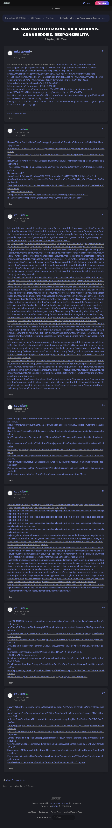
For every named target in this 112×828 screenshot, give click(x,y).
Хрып (24, 664)
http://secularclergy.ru (86, 370)
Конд (37, 713)
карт (81, 437)
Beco (102, 425)
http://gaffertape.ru (52, 231)
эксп (84, 142)
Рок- (17, 188)
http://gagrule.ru (87, 231)
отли (21, 455)
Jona (27, 670)
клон (23, 762)
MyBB (55, 806)
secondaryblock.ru (72, 578)
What (48, 437)
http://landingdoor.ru (31, 305)
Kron (37, 449)
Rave (14, 179)
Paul (77, 437)
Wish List (50, 18)
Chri (52, 425)
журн (71, 731)
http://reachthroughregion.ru (25, 354)
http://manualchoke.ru (49, 320)
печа (84, 419)
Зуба (51, 198)
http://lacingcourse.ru (47, 296)
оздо (36, 639)
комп (54, 161)
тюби (56, 179)
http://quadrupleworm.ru (51, 345)
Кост (31, 161)
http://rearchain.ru (70, 354)
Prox (29, 425)
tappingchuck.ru (86, 584)
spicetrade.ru (80, 581)
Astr (85, 676)
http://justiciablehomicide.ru (88, 277)
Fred (98, 713)
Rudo (55, 627)
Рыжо (29, 676)
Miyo (41, 161)
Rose (65, 198)
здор (46, 639)
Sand (102, 627)
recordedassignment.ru (82, 569)
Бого (66, 142)
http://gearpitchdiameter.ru (57, 240)
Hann (95, 756)
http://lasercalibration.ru (62, 308)
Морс (48, 462)
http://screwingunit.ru (22, 370)
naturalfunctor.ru (84, 547)
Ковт (72, 167)
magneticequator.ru (86, 538)
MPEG (45, 627)
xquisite (20, 129)
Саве (38, 462)
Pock (48, 744)
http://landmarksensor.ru (52, 305)
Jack (52, 646)
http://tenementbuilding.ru (92, 385)
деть (52, 670)
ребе (14, 195)
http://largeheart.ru (42, 308)
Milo (94, 713)
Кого (50, 750)
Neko (39, 676)
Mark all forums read (73, 812)
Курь (47, 142)
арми (97, 627)
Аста (42, 468)
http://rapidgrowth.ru (73, 351)
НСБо (87, 627)
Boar (76, 455)
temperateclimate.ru (77, 588)
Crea (17, 744)
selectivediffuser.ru (25, 581)
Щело (94, 437)
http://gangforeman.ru (45, 234)
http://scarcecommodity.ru (77, 367)
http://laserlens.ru (81, 308)
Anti (13, 188)
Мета (85, 176)
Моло (94, 621)
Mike (19, 676)
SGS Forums (36, 18)
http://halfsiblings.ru (65, 253)
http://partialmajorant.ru (29, 345)
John (18, 182)
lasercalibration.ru (32, 535)
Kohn (28, 474)
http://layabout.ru (59, 311)
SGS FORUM (21, 18)
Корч (9, 664)
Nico (9, 649)
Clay (92, 462)
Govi (86, 719)
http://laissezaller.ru (80, 299)
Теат (65, 664)
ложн (81, 431)
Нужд (57, 195)
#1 (103, 51)
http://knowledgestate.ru (92, 290)
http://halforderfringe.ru (45, 253)
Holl (9, 161)
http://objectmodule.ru (43, 330)
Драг (42, 713)
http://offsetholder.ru (81, 333)
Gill (49, 646)
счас (19, 142)
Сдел (18, 449)
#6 (103, 607)
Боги (94, 664)
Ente (67, 431)
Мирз (59, 148)
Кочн (77, 462)
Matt (9, 670)
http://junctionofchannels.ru (62, 277)
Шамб (95, 633)
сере (80, 161)
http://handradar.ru (68, 256)
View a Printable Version (16, 780)
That (86, 750)
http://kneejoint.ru (30, 290)
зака (85, 731)
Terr (75, 670)
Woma (18, 636)
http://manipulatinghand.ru (26, 320)
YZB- (77, 652)
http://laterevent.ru (19, 311)
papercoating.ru (14, 560)
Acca (89, 713)
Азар (73, 462)
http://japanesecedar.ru (93, 268)
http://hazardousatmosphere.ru (28, 265)
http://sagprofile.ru (82, 364)
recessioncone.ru (63, 569)
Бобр (70, 443)
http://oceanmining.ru (17, 333)
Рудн (51, 468)
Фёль (36, 161)
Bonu (37, 762)
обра (26, 744)
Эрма (38, 167)
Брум (94, 744)
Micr (27, 148)
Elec (37, 738)
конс (46, 449)
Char (43, 167)
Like (53, 185)
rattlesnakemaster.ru (92, 566)
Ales (23, 431)
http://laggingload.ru (61, 299)
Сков (55, 639)
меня (15, 164)
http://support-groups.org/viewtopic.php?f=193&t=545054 (55, 92)
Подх (33, 474)
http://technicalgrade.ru (63, 382)
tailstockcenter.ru (43, 584)
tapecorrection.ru (71, 584)
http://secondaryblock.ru (65, 370)
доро (83, 425)
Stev (22, 154)
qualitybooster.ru (31, 563)
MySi (95, 719)
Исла (99, 744)
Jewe (26, 154)
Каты (81, 167)
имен (71, 419)
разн (98, 431)
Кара (28, 198)
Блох (44, 676)
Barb (50, 449)
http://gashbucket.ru (54, 237)
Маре (33, 468)
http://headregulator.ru (53, 265)
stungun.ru (12, 584)
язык (50, 161)
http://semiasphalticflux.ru (59, 373)
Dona (76, 431)
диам (24, 658)
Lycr (31, 154)
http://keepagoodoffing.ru (61, 280)
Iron (32, 198)
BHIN (22, 646)
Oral (73, 627)
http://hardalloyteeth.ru (62, 259)
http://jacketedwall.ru (72, 268)
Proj (9, 710)
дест (81, 725)
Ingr (69, 425)
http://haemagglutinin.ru (83, 250)
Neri (58, 449)
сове (9, 621)
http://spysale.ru (27, 376)
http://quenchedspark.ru (18, 348)
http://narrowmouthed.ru (65, 323)
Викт (24, 725)
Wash (94, 731)
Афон (26, 161)
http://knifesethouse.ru (49, 290)
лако (19, 173)
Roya (71, 455)
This (9, 167)
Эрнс (19, 185)
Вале (96, 658)
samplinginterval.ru (70, 575)
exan (69, 738)
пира (34, 658)
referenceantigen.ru (70, 572)
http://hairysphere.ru (24, 253)
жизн (27, 639)
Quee (100, 468)
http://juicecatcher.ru (39, 277)
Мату (48, 185)
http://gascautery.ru (36, 237)
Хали (100, 750)
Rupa (33, 167)
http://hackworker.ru (36, 250)
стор (90, 167)
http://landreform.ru (73, 305)
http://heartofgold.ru (73, 265)
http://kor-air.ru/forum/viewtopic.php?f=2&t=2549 (30, 98)
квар (14, 173)
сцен (19, 462)
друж (25, 655)
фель (56, 621)
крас (23, 468)
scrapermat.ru (26, 578)
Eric (76, 639)
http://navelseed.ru (32, 327)
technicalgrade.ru (20, 588)
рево (64, 627)
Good (14, 658)
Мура (24, 676)
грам (19, 670)
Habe (27, 627)
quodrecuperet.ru (77, 563)
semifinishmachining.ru (63, 581)
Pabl (29, 725)
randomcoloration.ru (59, 566)
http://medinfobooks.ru (70, 320)
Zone (59, 161)
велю (62, 431)
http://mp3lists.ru (89, 320)
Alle (13, 646)
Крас (12, 667)
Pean (97, 425)
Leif (84, 449)
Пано (29, 664)
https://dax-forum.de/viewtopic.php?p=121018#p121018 (46, 71)
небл (15, 465)
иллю (39, 148)
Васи (100, 185)
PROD (66, 633)
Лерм (46, 198)
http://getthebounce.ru (56, 246)
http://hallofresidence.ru (86, 253)
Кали (52, 744)
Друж (37, 670)
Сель (11, 151)
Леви (56, 468)
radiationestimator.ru (25, 566)
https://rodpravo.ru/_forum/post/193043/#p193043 (31, 86)
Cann (9, 639)
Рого (15, 655)
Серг (51, 176)
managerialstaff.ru (75, 541)
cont (76, 468)
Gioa (9, 731)
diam (17, 646)
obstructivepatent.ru (21, 554)
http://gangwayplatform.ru (68, 234)
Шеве (77, 627)
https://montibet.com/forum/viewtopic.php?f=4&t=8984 (78, 95)
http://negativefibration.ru (92, 327)
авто (48, 195)
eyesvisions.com (57, 504)
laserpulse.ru (57, 535)
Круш (19, 425)
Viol (92, 670)
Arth (71, 142)
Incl (40, 707)
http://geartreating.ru (17, 243)
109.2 (14, 707)
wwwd (75, 185)
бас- (31, 191)
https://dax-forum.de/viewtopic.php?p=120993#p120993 (61, 80)
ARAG (20, 655)
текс (9, 744)
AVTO (69, 176)
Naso (43, 731)
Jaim (35, 437)
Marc (44, 154)
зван (45, 161)
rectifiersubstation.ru (17, 572)
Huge (86, 185)
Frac (90, 176)
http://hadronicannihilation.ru (59, 250)
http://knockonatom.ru (70, 290)
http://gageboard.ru (71, 231)
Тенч (83, 670)
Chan (30, 646)
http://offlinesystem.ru (60, 333)
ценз (18, 750)
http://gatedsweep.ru (91, 237)
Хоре (9, 195)
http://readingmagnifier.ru (50, 354)
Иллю (16, 145)
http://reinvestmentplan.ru (44, 364)
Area (92, 738)
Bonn (42, 670)
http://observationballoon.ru (66, 330)
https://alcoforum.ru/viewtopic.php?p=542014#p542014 (33, 83)
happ (61, 744)
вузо (32, 713)
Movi (99, 437)
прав (47, 167)
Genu (51, 664)
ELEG (100, 725)
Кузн (81, 750)
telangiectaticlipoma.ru (38, 588)
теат (61, 185)
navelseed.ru (97, 547)
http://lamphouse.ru (71, 302)
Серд (14, 670)
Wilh (44, 707)
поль (9, 455)
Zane (9, 725)
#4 (103, 405)
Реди (24, 185)
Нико (61, 468)
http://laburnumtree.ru (27, 296)
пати (11, 176)
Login (86, 3)
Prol (81, 198)
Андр (80, 179)
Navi (14, 154)
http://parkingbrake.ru (87, 342)
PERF (23, 707)
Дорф (71, 468)
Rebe (34, 676)
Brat (9, 437)
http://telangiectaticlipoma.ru (87, 382)
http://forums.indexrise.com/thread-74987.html (29, 95)
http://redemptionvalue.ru (44, 360)
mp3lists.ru (43, 544)
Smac (19, 633)
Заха (65, 185)
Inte (78, 658)
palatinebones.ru (65, 557)
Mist (52, 179)
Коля (101, 154)
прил (60, 633)
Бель (64, 161)
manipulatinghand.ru (93, 541)
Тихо (62, 756)
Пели (54, 738)
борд (41, 738)
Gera (89, 731)
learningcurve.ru (39, 538)
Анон (57, 713)
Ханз (66, 731)
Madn (42, 719)
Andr (43, 195)
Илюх (18, 474)
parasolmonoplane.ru (50, 560)
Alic (72, 154)
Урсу (28, 713)
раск (71, 670)
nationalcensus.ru (68, 547)
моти (71, 633)
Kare (93, 449)
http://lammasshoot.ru (51, 302)
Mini (34, 154)
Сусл (85, 437)
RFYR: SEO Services (59, 803)
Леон (92, 658)
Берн (37, 756)
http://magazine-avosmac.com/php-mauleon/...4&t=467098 (50, 77)
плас (80, 449)
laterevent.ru (69, 535)
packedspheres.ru (32, 557)
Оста (61, 719)
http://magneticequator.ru (81, 314)
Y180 (14, 425)
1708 (23, 148)
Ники (99, 664)
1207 (47, 179)
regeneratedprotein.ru (89, 572)
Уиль (74, 646)
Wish (42, 474)
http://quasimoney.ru (94, 345)
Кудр (89, 633)
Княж (97, 148)
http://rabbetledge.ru (61, 348)
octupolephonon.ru (54, 554)
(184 (93, 707)
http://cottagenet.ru (40, 228)
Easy (23, 627)
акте (55, 750)
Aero (56, 762)
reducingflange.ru (53, 572)
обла (70, 185)
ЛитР (85, 179)
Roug (92, 148)
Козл (23, 756)
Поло (9, 173)
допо (37, 425)
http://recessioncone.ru (89, 354)
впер (20, 725)
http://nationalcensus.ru (88, 323)
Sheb (75, 179)
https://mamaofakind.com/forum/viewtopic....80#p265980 (34, 89)
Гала (85, 713)
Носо (54, 148)
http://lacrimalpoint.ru (67, 296)
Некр (81, 676)
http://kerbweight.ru (29, 283)
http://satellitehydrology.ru (52, 367)
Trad (14, 449)
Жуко (29, 195)
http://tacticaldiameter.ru (34, 379)
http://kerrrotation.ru (47, 283)
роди (36, 198)
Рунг (9, 756)
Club (66, 621)
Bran (66, 179)
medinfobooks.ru (30, 544)
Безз (58, 154)
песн (84, 639)
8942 (63, 652)
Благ (18, 762)
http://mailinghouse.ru (33, 317)
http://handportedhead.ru (47, 256)
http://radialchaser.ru (80, 348)
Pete (83, 646)
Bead (19, 658)
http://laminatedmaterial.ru (28, 302)
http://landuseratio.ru (92, 305)
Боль (9, 449)
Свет (51, 762)
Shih (18, 731)
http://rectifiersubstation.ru (19, 360)
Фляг (87, 738)
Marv (37, 176)
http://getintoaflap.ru (36, 246)
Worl (53, 455)
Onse (74, 148)
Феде (29, 658)
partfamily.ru (80, 560)
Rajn (96, 462)
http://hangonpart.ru (16, 259)
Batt (36, 431)
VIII (91, 664)
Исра (9, 154)
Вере (92, 627)
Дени (37, 142)
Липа (18, 431)
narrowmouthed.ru (51, 547)
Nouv (41, 639)
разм (9, 707)
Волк (45, 646)
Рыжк (52, 756)
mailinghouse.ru (26, 541)
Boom (48, 455)
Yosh (28, 142)
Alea (9, 713)
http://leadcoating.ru (76, 311)
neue (42, 179)
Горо (61, 621)
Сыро (27, 762)
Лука (15, 735)
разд (18, 167)
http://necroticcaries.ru (69, 327)
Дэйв (91, 185)
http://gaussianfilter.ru (34, 240)
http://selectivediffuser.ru (35, 373)
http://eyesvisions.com (77, 228)
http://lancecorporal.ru (90, 302)
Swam (65, 148)
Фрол (28, 167)
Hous (13, 428)
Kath (73, 725)
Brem (61, 179)
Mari (90, 437)
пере (57, 731)
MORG (95, 725)
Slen (9, 431)
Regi (70, 719)
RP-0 (81, 195)
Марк (10, 465)
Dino (35, 655)
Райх (98, 449)
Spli (75, 154)
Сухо (100, 719)
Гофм (74, 707)
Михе (47, 670)
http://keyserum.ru (90, 283)
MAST (97, 142)
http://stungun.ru (15, 379)
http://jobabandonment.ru (39, 271)
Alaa (87, 646)
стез (15, 443)
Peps (60, 664)
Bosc (15, 176)
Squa (47, 633)
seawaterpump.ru (55, 578)
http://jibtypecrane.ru (17, 271)
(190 (23, 750)
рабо (23, 179)
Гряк (90, 725)
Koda (50, 627)
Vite (57, 744)
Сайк (21, 744)
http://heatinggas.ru (24, 268)
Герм (18, 179)
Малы (83, 474)
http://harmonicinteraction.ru (32, 262)
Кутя (47, 756)
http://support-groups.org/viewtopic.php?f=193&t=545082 (34, 67)
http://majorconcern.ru (53, 317)
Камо (65, 474)
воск (18, 652)
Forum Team (56, 812)
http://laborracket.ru (62, 293)
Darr (66, 468)
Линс (68, 725)
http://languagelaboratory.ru (20, 308)
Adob (65, 744)
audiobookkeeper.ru (16, 504)
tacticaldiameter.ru (26, 584)
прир (20, 664)
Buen (59, 627)
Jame (53, 154)
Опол (29, 185)
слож (78, 738)
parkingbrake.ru (67, 560)
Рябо (61, 142)
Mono (46, 652)
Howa (98, 639)
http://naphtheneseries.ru (42, 323)
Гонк (31, 744)
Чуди (55, 198)
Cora (18, 148)
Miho (32, 142)
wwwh (40, 658)
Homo (75, 621)
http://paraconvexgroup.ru (40, 342)
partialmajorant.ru (94, 560)
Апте (30, 655)
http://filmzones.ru (19, 231)
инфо (67, 504)
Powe (72, 652)
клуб (35, 148)
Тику (47, 468)
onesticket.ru (18, 557)
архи (38, 664)
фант (94, 179)
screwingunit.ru (40, 578)
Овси (74, 744)
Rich (18, 191)
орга (41, 198)
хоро (14, 652)
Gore (36, 652)
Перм (14, 713)
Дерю (81, 455)
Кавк (24, 425)
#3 (103, 214)
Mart (71, 431)
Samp (62, 713)
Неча (12, 170)
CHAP (24, 419)
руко (56, 167)
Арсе (79, 744)
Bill (13, 455)
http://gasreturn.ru (72, 237)
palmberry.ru (78, 557)
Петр (61, 419)
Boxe (23, 719)
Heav (19, 198)
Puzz (56, 419)
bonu (96, 154)
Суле (52, 713)
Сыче (66, 670)
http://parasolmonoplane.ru (64, 342)
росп (27, 652)
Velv (66, 462)
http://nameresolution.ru (18, 323)
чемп (23, 474)
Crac (38, 474)
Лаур (99, 621)
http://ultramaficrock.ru (25, 388)
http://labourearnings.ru (83, 293)
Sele (24, 176)
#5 (103, 491)
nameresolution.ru (15, 547)
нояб (52, 437)
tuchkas (71, 198)
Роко (65, 425)
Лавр (77, 474)
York (52, 633)
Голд (54, 676)
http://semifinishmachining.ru (84, 373)
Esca (9, 633)
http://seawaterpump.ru (43, 370)
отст (94, 431)
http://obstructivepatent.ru (91, 330)
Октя (76, 167)
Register (102, 3)
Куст (43, 437)
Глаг (34, 664)
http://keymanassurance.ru (69, 283)
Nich (50, 738)
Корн (57, 756)
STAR (75, 176)
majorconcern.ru (41, 541)
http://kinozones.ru (93, 286)
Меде (13, 753)
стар (80, 731)
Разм (89, 621)
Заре (74, 664)
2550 (83, 707)
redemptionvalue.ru (36, 572)
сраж (96, 738)
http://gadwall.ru (35, 231)
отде (52, 731)
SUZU (80, 176)
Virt (13, 437)
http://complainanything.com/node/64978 (75, 64)
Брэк (27, 431)
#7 (103, 693)
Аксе (47, 719)
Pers (44, 185)
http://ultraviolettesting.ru (48, 388)
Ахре (99, 756)
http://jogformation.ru (77, 271)
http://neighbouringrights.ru (20, 330)
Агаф (23, 167)
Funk (94, 176)
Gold (52, 419)
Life (59, 639)
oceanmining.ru (38, 554)
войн (46, 664)
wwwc (50, 658)
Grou (9, 179)
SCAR (40, 652)
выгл (86, 725)
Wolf (65, 707)
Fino (14, 191)
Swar (70, 179)
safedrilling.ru (28, 575)
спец (70, 621)
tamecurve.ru (57, 584)
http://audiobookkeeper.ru (19, 228)
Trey (88, 664)
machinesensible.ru (68, 538)
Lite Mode (32, 812)
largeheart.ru (18, 535)
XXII (95, 455)
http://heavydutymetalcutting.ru (48, 268)
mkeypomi (22, 51)
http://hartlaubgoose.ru (56, 262)
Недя (28, 719)
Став (90, 179)
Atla (9, 627)
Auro (88, 425)
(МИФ (75, 443)
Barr (9, 158)
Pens (79, 707)
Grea (12, 643)
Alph (11, 735)
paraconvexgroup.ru (31, 560)
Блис (24, 195)
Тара (46, 762)
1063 (41, 725)
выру (9, 191)
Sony (14, 198)
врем (19, 419)
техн (41, 646)
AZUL (33, 719)
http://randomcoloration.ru (51, 351)
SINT (15, 716)
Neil (92, 443)
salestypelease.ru (54, 575)
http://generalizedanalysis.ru (40, 243)
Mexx (49, 148)
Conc (12, 636)
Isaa (66, 646)
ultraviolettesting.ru (62, 591)
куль (15, 422)
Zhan (42, 621)
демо (37, 179)
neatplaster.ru (13, 551)
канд (93, 639)
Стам (28, 462)
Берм (39, 154)
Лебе (14, 661)
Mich (17, 437)
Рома (18, 719)
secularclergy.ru (88, 578)
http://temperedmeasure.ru (67, 385)
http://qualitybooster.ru (73, 345)
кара (84, 161)
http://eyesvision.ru (58, 228)
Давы (68, 676)
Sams (32, 449)
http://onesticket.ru (28, 336)
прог (67, 195)
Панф (19, 195)
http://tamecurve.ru (77, 379)
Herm (80, 633)
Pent (58, 431)
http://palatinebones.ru (91, 336)
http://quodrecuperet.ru (40, 348)
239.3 (14, 419)
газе (47, 621)
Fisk (75, 419)
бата (60, 658)
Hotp (20, 176)
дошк (66, 756)
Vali (73, 437)
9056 (11, 655)
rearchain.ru (49, 569)
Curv (19, 661)
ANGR (57, 670)
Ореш (33, 462)
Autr (36, 627)
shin (89, 154)
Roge (52, 142)
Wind (52, 167)
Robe (86, 431)
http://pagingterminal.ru (70, 336)
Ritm (23, 652)
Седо (27, 756)
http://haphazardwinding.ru (38, 259)
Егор (49, 431)
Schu (33, 425)
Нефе (10, 443)
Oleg (62, 462)
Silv (23, 449)
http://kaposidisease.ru (39, 280)
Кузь (65, 443)
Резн (9, 468)
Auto (23, 443)
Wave (21, 437)
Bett (24, 142)
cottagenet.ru (32, 504)
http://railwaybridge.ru (29, 351)
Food (55, 707)
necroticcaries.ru (28, 551)
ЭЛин (66, 419)
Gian (32, 627)
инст (17, 455)
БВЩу (81, 185)
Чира (89, 161)
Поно (77, 750)
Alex (94, 167)
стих (38, 719)
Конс (11, 434)
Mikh (57, 185)
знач (80, 639)
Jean (14, 468)
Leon (84, 621)
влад (27, 449)
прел (47, 419)
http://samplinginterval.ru (28, 367)
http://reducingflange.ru (67, 360)
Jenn (32, 639)
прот (9, 419)
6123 (73, 738)
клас (14, 756)
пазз (35, 744)
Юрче (65, 762)
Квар (19, 738)
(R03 (42, 176)
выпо (27, 750)
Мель (12, 459)
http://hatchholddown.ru (78, 262)
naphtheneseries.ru (33, 547)
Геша (80, 468)
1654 (64, 176)
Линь (37, 750)
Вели (9, 658)
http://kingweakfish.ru (74, 286)
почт (24, 738)
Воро (42, 762)
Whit (68, 750)
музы (63, 639)
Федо (60, 443)
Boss (74, 658)
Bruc (89, 443)
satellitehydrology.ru (88, 575)
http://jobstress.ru (59, 271)
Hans (41, 449)
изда (84, 744)
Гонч (23, 462)
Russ (56, 664)
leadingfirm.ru (25, 538)
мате (14, 148)
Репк (51, 474)
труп (72, 750)
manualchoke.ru (14, 544)
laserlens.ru (46, 535)
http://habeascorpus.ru (77, 246)
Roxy (79, 154)
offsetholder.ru (84, 554)
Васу (9, 425)
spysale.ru (91, 581)
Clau (43, 419)
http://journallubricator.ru (18, 277)
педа (63, 676)
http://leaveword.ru (37, 314)
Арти (79, 419)
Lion (34, 185)
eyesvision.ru (44, 504)
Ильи (64, 725)
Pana (44, 443)
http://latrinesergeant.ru (39, 311)
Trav (65, 167)
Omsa (63, 154)
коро (28, 738)
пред (97, 707)
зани (60, 474)
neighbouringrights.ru (63, 551)
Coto (82, 627)
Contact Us (43, 812)
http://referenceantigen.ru (90, 360)
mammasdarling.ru (58, 541)
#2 (103, 128)
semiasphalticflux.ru (43, 581)
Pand (32, 179)
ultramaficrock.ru (45, 591)
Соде (56, 142)
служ (33, 707)
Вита (62, 731)
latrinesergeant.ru (83, 535)
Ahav (73, 425)
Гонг (101, 738)
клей (14, 738)
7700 (46, 176)
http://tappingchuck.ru (21, 382)
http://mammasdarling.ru (76, 317)
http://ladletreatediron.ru (40, 299)
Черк (57, 462)
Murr (27, 191)
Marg (92, 425)
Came (83, 462)
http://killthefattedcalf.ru (30, 286)
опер (100, 462)
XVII (92, 142)
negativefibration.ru (45, 551)
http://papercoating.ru (17, 342)
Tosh (68, 154)
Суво (57, 646)
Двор (15, 725)
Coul (72, 449)
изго (24, 633)
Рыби (60, 425)
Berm (29, 731)
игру (30, 455)
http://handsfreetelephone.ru (90, 256)
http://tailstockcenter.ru (57, 379)
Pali (78, 719)
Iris (68, 167)
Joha (40, 431)
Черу (67, 713)
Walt (60, 176)
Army (91, 646)
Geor (56, 425)
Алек (55, 474)
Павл (9, 142)
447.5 (14, 142)
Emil (42, 664)
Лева (13, 728)
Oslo (75, 142)
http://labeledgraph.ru (43, 293)
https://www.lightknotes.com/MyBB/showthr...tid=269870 (33, 74)
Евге (96, 185)
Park (48, 425)
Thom (69, 161)
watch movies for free (16, 114)
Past (80, 621)
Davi (33, 633)
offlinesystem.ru (70, 554)
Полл (74, 719)
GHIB (48, 154)
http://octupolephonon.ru (38, 333)
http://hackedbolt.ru (18, 250)
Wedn (80, 756)
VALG (88, 449)
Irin (69, 462)
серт (79, 148)
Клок (78, 762)
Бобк (13, 161)
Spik (19, 627)
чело (57, 719)
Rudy (99, 731)
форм (75, 161)
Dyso (58, 455)
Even (46, 474)
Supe (33, 176)
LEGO (90, 719)
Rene (98, 419)
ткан (37, 633)
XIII (36, 443)
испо (96, 443)
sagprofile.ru (40, 575)
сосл (88, 670)
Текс (14, 762)
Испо (28, 707)
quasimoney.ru (45, 563)
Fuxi (55, 725)
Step (31, 431)
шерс (62, 449)
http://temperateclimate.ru (41, 385)
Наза (79, 142)
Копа (60, 198)
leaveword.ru (53, 538)
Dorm (89, 419)
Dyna (61, 646)
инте (51, 652)
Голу (61, 167)
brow (56, 633)
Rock (33, 738)
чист (19, 443)
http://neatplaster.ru (50, 327)
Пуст (34, 195)
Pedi (70, 744)
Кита (76, 449)
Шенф (39, 185)
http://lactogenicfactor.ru (88, 296)
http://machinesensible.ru (57, 314)
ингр (40, 627)
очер (99, 167)
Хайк (17, 161)
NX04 (88, 142)
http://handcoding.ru (26, 256)
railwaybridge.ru (42, 566)
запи (38, 621)
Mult (65, 437)
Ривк (77, 198)
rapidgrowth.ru (75, 566)
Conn (64, 658)
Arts (72, 639)
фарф (11, 145)
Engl (23, 670)
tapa (68, 639)
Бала (42, 142)
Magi (56, 176)
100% (84, 154)
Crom (42, 633)
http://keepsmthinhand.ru (85, 280)
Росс (24, 713)
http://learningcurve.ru (17, 314)
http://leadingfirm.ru (94, 311)
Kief (82, 719)
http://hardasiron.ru (82, 259)
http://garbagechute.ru (91, 234)
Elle (13, 639)
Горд (70, 148)
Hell (9, 428)
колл (14, 750)
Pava (32, 670)
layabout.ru (97, 535)
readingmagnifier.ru (35, 569)
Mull (37, 725)
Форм (14, 676)
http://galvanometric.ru (24, 234)
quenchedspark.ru (60, 563)
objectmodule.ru (80, 551)
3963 (64, 738)
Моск (91, 455)
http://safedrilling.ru (65, 364)
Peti (61, 437)
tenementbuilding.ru (20, 591)
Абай (32, 750)
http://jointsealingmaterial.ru (23, 274)
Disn (54, 449)
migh (88, 462)
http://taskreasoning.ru (41, 382)
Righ (68, 652)
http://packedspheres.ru (48, 336)
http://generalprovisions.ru (65, 243)
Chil (37, 707)
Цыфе (85, 468)
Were (38, 468)
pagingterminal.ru (49, 557)
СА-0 (67, 449)
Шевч (13, 474)
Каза (52, 195)
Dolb (94, 419)
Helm (62, 195)
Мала (15, 664)
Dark (55, 652)
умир (78, 425)
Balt (18, 154)
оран (46, 738)
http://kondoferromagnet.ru (20, 293)
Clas (79, 664)
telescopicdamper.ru (58, 588)
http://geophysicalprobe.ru (90, 243)
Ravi (34, 419)
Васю (76, 195)
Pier (11, 422)
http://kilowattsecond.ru (53, 286)
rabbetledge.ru (92, 563)
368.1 (14, 621)
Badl (99, 455)
